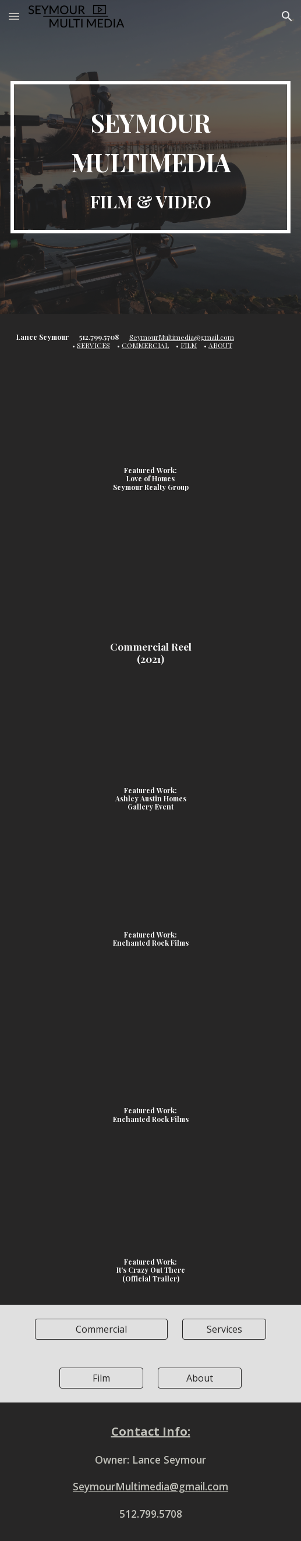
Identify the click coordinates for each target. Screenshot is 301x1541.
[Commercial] (101, 1329)
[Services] (224, 1329)
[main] (150, 157)
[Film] (101, 1378)
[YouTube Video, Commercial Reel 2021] (150, 580)
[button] (14, 16)
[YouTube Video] (150, 420)
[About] (199, 1378)
